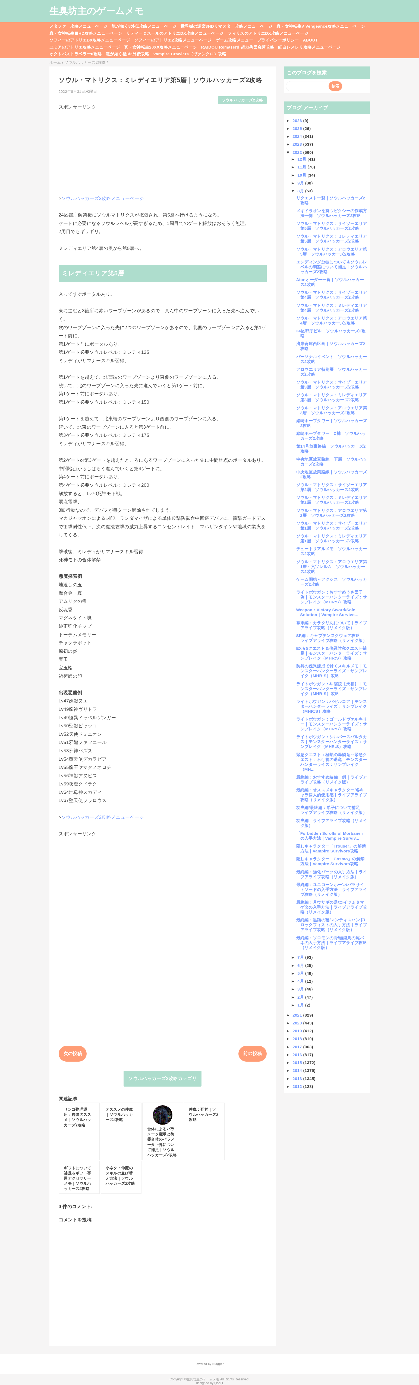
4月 (301, 981)
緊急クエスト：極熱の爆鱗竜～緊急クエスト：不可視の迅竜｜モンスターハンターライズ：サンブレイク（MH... (331, 762)
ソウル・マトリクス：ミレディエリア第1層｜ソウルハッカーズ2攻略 (331, 538)
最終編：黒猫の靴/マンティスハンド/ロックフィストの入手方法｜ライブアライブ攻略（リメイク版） (331, 925)
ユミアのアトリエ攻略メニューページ (84, 47)
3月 (301, 989)
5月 (301, 973)
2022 (297, 152)
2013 (297, 1078)
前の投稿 (252, 1053)
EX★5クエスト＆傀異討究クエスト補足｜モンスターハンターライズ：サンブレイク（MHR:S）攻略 (331, 653)
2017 (297, 1047)
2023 (297, 144)
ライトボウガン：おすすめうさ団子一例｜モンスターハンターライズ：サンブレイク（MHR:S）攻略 (331, 597)
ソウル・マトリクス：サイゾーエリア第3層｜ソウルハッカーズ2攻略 (331, 384)
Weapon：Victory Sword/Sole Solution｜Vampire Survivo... (327, 612)
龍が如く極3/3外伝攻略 (127, 54)
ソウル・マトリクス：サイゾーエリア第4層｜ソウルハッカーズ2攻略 (331, 295)
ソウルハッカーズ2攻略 (242, 100)
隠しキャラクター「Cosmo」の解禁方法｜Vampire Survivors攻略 (330, 861)
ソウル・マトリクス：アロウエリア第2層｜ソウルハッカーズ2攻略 (331, 513)
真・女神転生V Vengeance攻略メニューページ (320, 26)
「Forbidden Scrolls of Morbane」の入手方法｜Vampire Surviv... (330, 835)
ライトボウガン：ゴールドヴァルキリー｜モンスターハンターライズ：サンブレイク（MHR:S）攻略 (331, 724)
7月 (301, 957)
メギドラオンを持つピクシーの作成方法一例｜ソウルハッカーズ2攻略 (331, 213)
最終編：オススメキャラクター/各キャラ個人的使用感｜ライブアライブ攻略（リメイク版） (331, 795)
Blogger (217, 1363)
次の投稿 (72, 1053)
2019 (297, 1031)
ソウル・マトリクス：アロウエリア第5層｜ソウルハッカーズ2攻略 (331, 251)
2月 (301, 997)
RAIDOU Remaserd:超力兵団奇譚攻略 (237, 47)
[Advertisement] (163, 148)
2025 (297, 128)
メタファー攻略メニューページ (78, 26)
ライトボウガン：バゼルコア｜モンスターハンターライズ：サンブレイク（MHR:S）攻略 (331, 706)
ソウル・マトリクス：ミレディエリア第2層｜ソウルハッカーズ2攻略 (331, 500)
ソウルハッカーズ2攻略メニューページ (102, 198)
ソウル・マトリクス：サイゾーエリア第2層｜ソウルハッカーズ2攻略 (331, 487)
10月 (302, 175)
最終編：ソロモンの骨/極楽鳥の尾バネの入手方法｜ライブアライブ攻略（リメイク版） (331, 942)
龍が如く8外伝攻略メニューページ (144, 26)
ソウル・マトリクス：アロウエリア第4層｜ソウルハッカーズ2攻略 (331, 320)
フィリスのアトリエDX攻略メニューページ (268, 33)
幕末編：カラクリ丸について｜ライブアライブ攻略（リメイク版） (331, 625)
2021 (297, 1015)
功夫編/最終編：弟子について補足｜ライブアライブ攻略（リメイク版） (331, 810)
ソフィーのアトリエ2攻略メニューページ (173, 40)
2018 (297, 1038)
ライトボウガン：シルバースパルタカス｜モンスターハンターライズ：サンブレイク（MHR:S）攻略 (331, 741)
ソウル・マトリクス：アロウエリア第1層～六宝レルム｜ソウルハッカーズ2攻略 (331, 566)
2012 (297, 1086)
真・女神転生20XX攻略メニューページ (160, 47)
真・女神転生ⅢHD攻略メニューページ (85, 33)
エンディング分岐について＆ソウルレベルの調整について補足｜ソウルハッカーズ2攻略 (331, 267)
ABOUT (310, 40)
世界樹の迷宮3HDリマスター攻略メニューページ (226, 26)
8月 (301, 191)
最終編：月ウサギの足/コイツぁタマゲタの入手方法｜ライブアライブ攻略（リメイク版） (331, 907)
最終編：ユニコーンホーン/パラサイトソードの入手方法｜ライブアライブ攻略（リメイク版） (331, 889)
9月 (301, 183)
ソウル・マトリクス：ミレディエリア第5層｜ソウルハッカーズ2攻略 (331, 238)
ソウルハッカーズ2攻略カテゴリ (162, 1078)
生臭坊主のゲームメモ (96, 11)
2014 (297, 1070)
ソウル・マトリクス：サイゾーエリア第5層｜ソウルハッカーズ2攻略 (331, 226)
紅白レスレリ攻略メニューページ (309, 47)
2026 (297, 120)
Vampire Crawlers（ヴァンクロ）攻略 (189, 54)
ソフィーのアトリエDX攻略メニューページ (89, 40)
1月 (301, 1005)
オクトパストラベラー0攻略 (75, 54)
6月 (301, 965)
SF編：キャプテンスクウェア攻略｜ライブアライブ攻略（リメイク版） (331, 638)
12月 (302, 159)
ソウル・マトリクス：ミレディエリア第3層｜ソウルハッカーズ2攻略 (331, 397)
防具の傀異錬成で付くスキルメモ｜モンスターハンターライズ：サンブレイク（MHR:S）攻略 (331, 671)
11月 (302, 167)
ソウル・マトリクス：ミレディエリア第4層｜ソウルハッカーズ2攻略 (331, 308)
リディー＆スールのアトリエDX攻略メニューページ (174, 33)
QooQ (218, 1383)
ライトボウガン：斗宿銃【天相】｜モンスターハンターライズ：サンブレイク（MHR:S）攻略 (331, 689)
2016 (297, 1054)
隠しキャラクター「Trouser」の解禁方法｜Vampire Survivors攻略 (331, 848)
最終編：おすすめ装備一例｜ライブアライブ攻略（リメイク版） (331, 779)
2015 (297, 1062)
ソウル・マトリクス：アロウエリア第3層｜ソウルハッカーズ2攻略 (331, 410)
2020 (297, 1023)
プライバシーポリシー (278, 40)
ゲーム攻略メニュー (234, 40)
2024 (297, 136)
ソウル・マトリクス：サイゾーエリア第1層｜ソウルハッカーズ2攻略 (331, 525)
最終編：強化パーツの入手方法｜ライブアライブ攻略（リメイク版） (331, 874)
